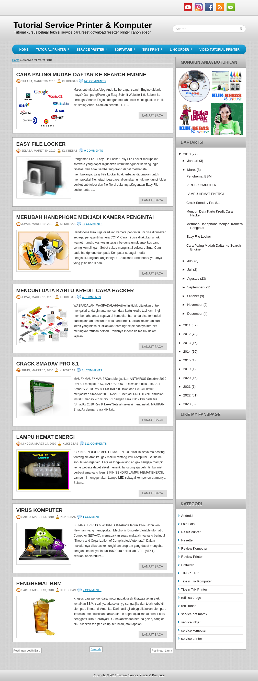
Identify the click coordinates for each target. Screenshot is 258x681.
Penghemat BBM (39, 583)
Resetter (187, 540)
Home (24, 49)
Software (127, 48)
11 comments (92, 370)
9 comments (93, 150)
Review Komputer (194, 548)
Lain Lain (188, 524)
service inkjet (190, 622)
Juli (190, 269)
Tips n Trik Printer (194, 589)
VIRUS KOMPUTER (39, 510)
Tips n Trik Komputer (196, 581)
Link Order (183, 48)
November (195, 305)
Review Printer (192, 557)
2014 (187, 351)
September (195, 287)
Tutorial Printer (54, 48)
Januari (193, 161)
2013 (187, 343)
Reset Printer (191, 532)
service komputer (194, 630)
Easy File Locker (41, 143)
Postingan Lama (162, 650)
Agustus (193, 278)
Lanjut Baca (152, 115)
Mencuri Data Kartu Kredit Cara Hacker (75, 290)
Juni (190, 261)
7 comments (92, 590)
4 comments (91, 297)
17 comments (92, 223)
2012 (187, 334)
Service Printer (93, 48)
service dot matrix (194, 614)
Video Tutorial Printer (219, 49)
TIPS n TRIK (190, 573)
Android (187, 516)
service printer (191, 639)
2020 (187, 378)
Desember (195, 314)
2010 (187, 154)
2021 (187, 387)
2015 (187, 360)
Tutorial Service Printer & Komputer (83, 25)
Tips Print (154, 48)
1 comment (91, 516)
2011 (187, 325)
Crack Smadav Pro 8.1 (47, 363)
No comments (95, 81)
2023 (187, 404)
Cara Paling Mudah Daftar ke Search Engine (81, 74)
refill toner (188, 606)
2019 (187, 369)
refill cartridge (191, 598)
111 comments (96, 443)
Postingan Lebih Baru (27, 650)
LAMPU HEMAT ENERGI (45, 436)
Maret (192, 170)
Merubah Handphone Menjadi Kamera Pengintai (85, 217)
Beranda (96, 649)
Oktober (193, 296)
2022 (187, 395)
